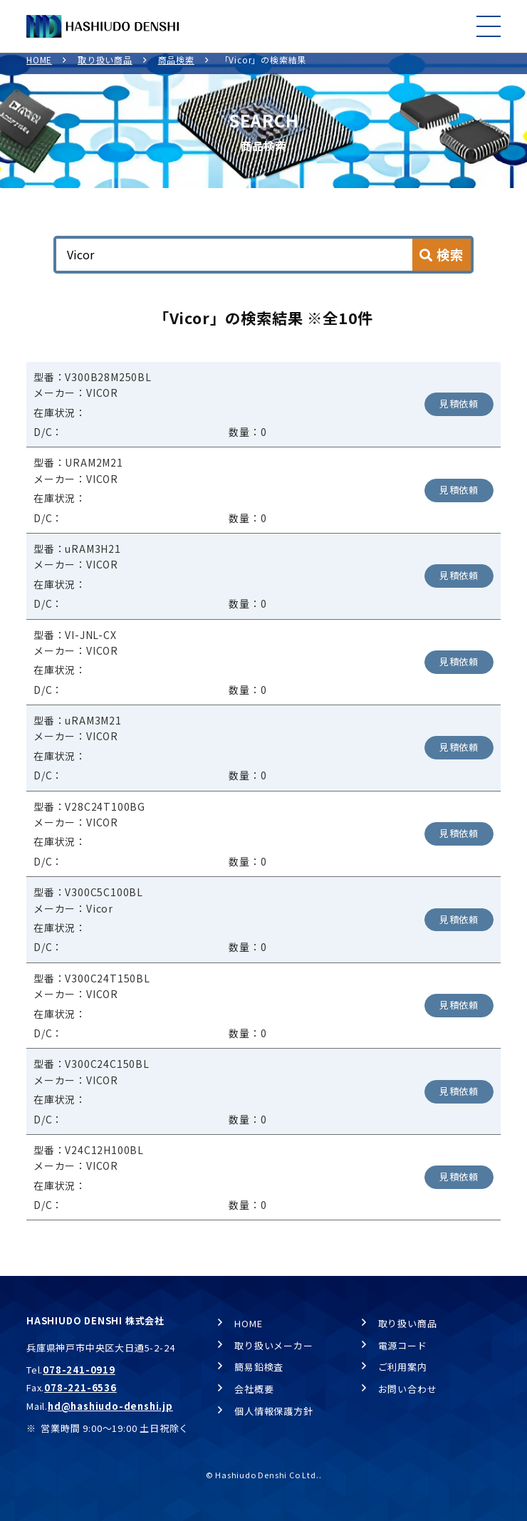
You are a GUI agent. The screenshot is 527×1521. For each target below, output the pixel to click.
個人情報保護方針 (273, 1411)
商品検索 (176, 67)
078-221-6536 (80, 1388)
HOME (39, 67)
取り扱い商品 (105, 67)
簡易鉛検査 (258, 1367)
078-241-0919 (79, 1369)
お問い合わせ (407, 1389)
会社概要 (253, 1389)
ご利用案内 (402, 1367)
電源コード (402, 1345)
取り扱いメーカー (273, 1345)
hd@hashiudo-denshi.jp (110, 1406)
